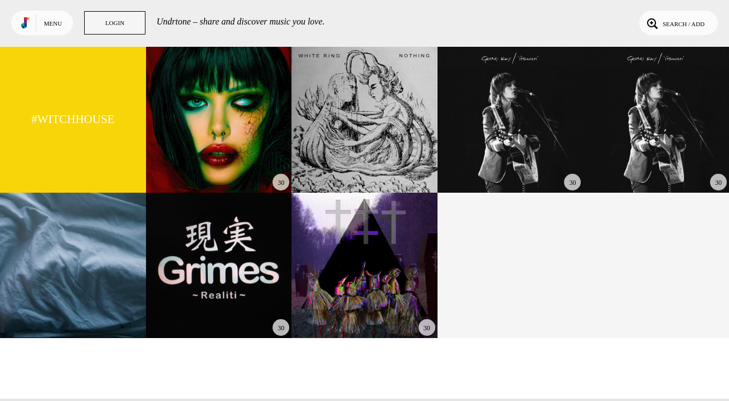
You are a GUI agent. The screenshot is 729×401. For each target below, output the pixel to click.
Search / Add (674, 23)
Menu (53, 23)
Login (114, 22)
